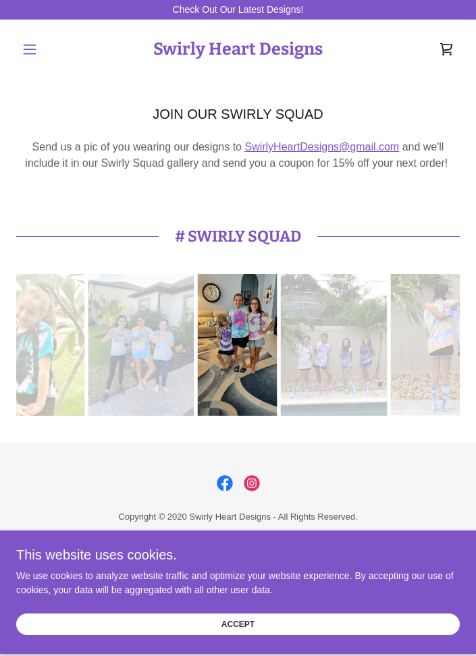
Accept (238, 616)
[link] (238, 49)
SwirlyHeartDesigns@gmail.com (321, 147)
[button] (49, 49)
